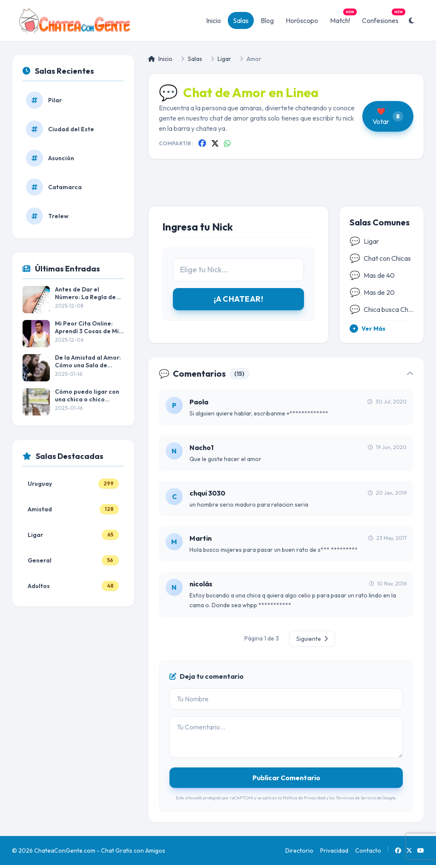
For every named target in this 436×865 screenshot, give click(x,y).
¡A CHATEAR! (238, 299)
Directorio (299, 850)
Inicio (213, 20)
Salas (241, 20)
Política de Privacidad (304, 798)
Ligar (224, 59)
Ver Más (367, 328)
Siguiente (312, 639)
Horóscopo (302, 20)
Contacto (368, 850)
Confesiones (383, 18)
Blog (267, 20)
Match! (342, 18)
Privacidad (334, 850)
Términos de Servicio (356, 798)
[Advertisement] (286, 189)
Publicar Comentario (286, 777)
